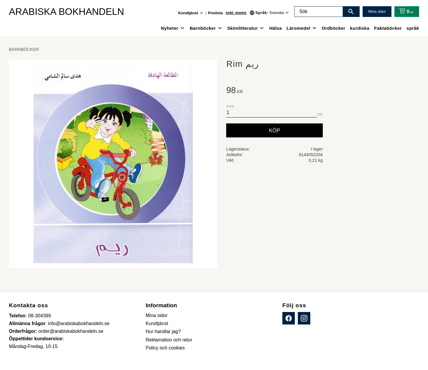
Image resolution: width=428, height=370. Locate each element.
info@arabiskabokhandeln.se (79, 323)
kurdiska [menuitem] (359, 28)
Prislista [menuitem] (215, 13)
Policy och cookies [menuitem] (165, 347)
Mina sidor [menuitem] (157, 315)
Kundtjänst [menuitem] (188, 13)
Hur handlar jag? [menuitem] (163, 331)
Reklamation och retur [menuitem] (169, 339)
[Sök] (351, 12)
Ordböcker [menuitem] (333, 28)
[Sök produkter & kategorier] (319, 12)
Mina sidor (377, 11)
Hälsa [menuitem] (275, 28)
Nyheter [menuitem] (169, 28)
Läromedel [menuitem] (298, 28)
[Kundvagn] (405, 11)
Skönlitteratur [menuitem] (242, 28)
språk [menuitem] (413, 28)
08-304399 (39, 315)
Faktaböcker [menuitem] (388, 28)
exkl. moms (236, 12)
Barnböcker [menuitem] (203, 28)
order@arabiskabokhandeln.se (71, 331)
